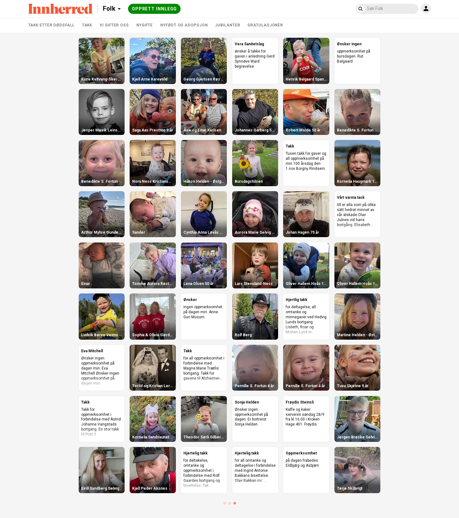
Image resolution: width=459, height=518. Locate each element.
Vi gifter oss (114, 25)
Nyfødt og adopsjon (184, 25)
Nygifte (145, 25)
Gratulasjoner (265, 25)
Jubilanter (227, 25)
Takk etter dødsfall (51, 25)
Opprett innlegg (154, 8)
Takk (87, 25)
